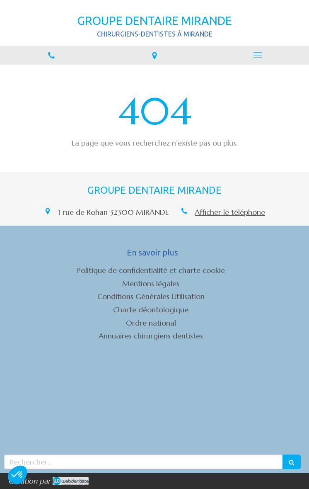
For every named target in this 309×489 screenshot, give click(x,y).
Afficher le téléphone (230, 212)
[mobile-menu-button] (257, 55)
